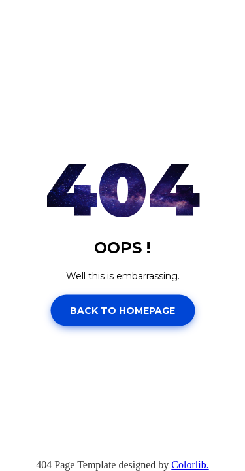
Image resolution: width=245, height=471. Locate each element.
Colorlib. (189, 464)
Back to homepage (122, 310)
